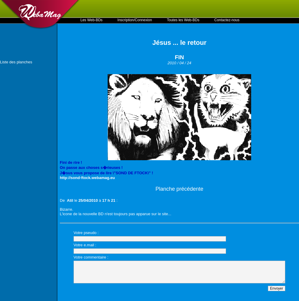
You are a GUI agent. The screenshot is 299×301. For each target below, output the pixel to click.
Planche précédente (179, 189)
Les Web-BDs (91, 20)
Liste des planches (16, 62)
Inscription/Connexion (135, 20)
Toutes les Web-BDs (183, 20)
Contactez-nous (226, 20)
